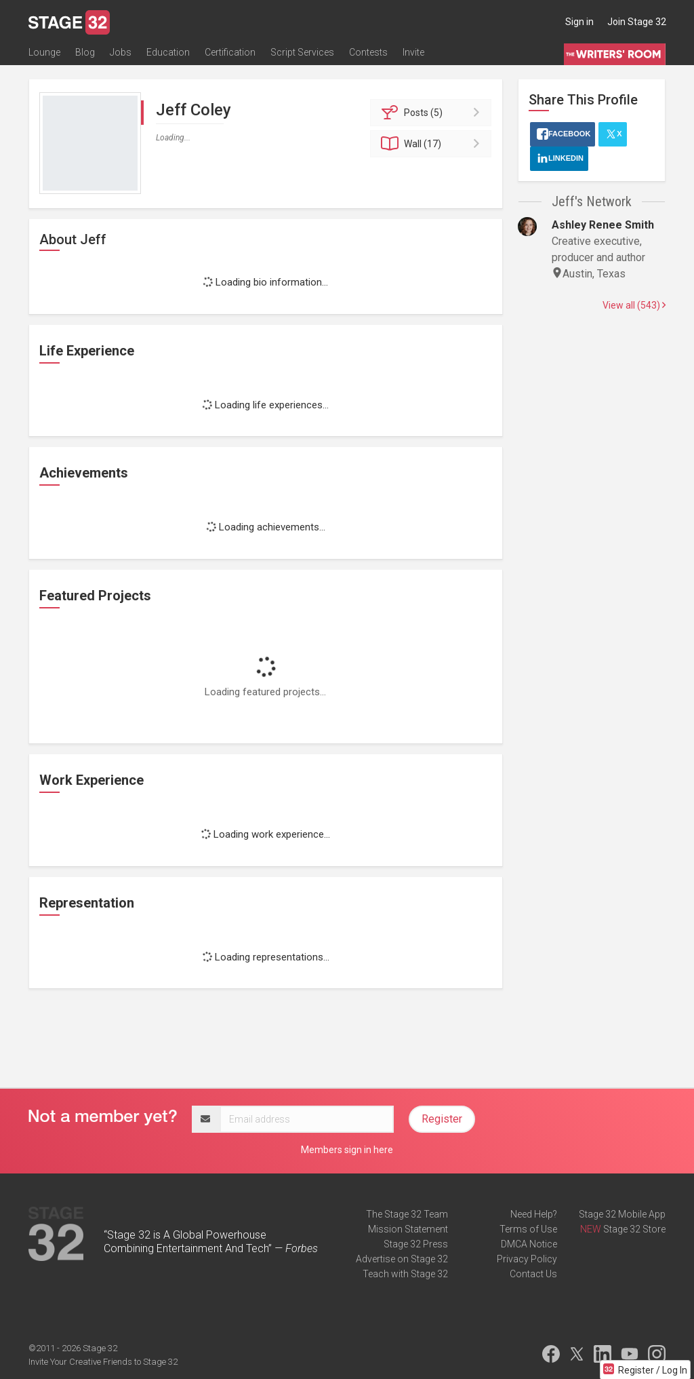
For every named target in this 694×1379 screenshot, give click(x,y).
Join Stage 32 (636, 21)
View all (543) (634, 305)
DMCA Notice (529, 1244)
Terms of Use (528, 1229)
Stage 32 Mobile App (622, 1214)
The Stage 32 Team (407, 1214)
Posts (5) (432, 112)
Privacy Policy (527, 1259)
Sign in (579, 21)
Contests (368, 52)
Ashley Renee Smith (603, 224)
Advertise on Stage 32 (402, 1259)
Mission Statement (408, 1229)
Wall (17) (432, 144)
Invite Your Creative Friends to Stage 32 (103, 1362)
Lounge (44, 52)
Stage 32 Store (634, 1229)
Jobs (120, 52)
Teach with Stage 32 (405, 1273)
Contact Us (533, 1273)
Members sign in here (347, 1149)
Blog (85, 52)
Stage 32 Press (416, 1244)
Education (168, 52)
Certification (230, 52)
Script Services (302, 52)
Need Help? (533, 1214)
